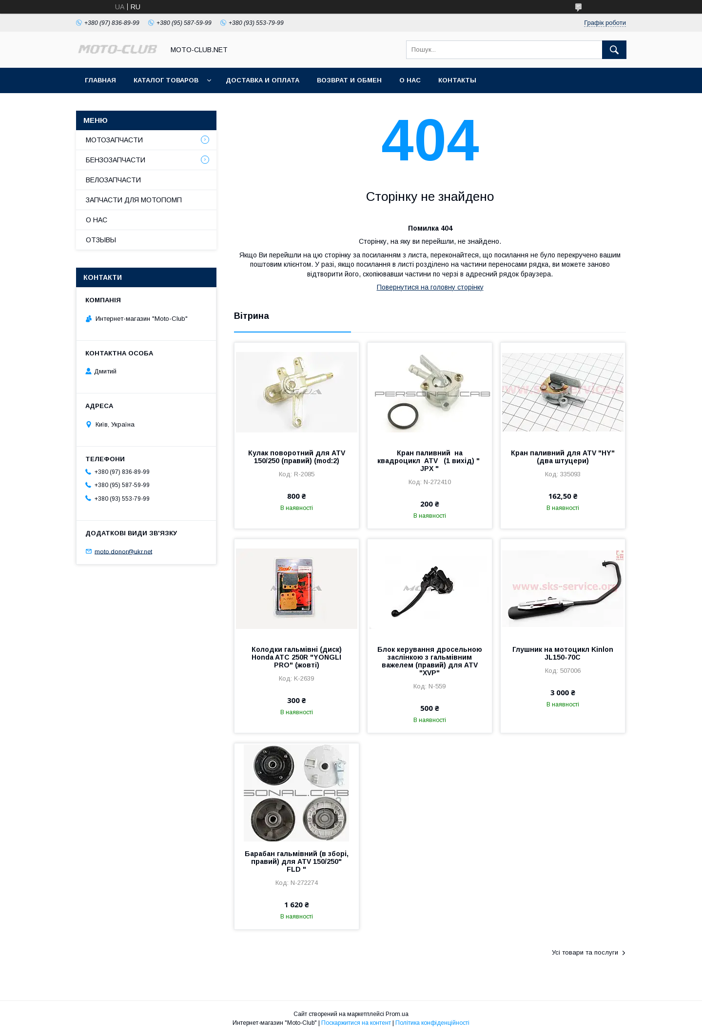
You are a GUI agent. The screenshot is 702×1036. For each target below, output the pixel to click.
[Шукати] (614, 49)
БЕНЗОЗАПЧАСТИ (115, 160)
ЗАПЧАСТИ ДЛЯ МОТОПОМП (134, 200)
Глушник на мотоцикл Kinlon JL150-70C (562, 653)
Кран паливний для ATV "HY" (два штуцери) (563, 457)
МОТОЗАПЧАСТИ (114, 140)
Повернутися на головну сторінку (430, 287)
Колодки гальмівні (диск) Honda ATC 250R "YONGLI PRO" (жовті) (297, 657)
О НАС (410, 80)
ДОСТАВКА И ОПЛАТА (262, 80)
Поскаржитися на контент (356, 1022)
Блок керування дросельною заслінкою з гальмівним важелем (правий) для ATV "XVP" (429, 661)
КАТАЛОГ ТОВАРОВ (166, 80)
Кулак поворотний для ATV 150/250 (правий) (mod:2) (296, 457)
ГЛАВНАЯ (100, 80)
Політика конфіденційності (432, 1022)
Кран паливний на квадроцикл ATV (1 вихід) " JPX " (429, 460)
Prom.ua (397, 1014)
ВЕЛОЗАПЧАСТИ (113, 180)
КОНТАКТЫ (457, 80)
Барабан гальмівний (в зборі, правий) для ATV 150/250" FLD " (297, 861)
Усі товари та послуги (585, 952)
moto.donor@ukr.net (123, 551)
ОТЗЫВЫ (101, 240)
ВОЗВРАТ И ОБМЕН (349, 80)
